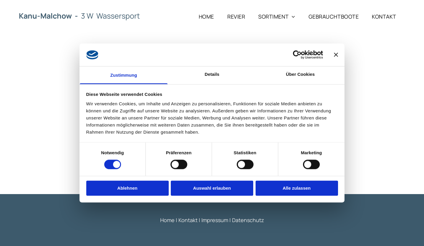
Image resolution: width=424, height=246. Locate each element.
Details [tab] (212, 74)
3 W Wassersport (110, 16)
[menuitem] (208, 16)
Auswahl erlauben (212, 188)
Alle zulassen (297, 188)
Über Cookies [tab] (300, 74)
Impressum (214, 220)
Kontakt (188, 220)
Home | (168, 220)
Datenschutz (248, 220)
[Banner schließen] (336, 55)
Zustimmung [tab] (123, 75)
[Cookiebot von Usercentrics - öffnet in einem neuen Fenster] (297, 54)
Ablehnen (127, 188)
